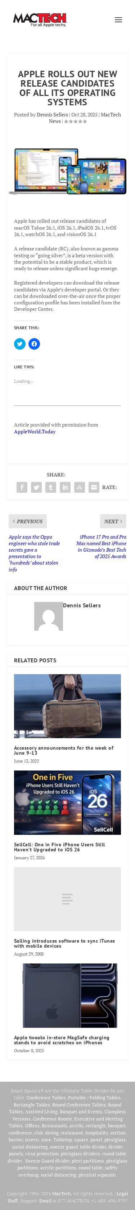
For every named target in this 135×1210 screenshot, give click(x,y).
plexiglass (115, 1139)
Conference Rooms (52, 1118)
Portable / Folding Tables (94, 1097)
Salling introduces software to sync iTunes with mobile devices (64, 943)
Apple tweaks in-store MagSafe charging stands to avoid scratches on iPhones (62, 1040)
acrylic (76, 1125)
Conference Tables (46, 1097)
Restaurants (54, 1125)
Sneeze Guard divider (47, 1161)
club (38, 1133)
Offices (32, 1125)
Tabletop (62, 1139)
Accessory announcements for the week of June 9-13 (64, 750)
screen (32, 1139)
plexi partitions (88, 1161)
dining (52, 1133)
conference (20, 1133)
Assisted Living (41, 1111)
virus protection (42, 1153)
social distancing (30, 1147)
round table (90, 1167)
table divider (93, 1147)
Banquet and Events (81, 1111)
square (81, 1139)
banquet (116, 1125)
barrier (16, 1139)
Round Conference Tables (79, 1104)
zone (46, 1139)
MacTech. (62, 1193)
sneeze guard (64, 1147)
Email (45, 1200)
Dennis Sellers (52, 114)
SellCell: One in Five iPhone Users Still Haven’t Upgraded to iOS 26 (59, 847)
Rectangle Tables (32, 1104)
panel (96, 1139)
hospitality (96, 1133)
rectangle (96, 1125)
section (118, 1133)
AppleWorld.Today (34, 431)
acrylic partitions (58, 1167)
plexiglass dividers (80, 1153)
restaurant (72, 1133)
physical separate (97, 1175)
